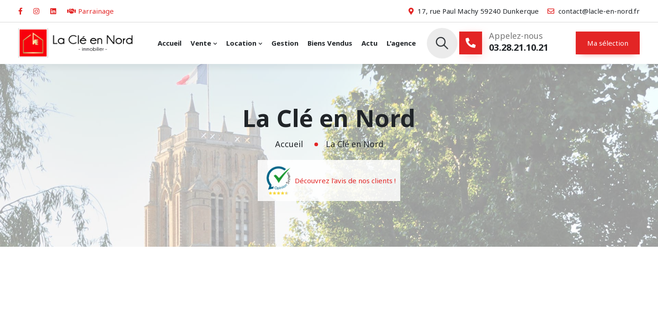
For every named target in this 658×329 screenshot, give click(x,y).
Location (241, 43)
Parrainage (90, 11)
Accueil (169, 43)
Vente (201, 43)
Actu (369, 43)
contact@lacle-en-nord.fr (593, 11)
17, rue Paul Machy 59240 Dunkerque (474, 11)
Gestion (284, 43)
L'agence (401, 43)
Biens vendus (330, 43)
